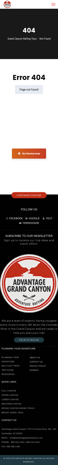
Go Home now (29, 153)
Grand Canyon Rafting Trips (22, 38)
